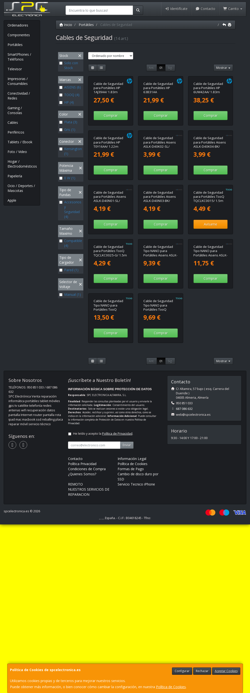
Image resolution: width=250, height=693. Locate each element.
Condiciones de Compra (87, 637)
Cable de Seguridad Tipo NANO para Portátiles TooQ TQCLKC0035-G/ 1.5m (110, 475)
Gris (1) (67, 129)
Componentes (19, 35)
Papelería (15, 176)
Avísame (210, 325)
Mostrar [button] (223, 68)
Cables (13, 122)
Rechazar (202, 671)
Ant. (151, 68)
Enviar (127, 614)
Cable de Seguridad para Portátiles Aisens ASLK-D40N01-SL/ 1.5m (110, 299)
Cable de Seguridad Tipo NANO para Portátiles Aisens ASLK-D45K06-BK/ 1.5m (160, 387)
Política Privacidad (82, 632)
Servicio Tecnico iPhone (136, 652)
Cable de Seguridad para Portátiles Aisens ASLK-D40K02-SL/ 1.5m (159, 211)
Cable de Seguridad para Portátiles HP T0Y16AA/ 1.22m (108, 209)
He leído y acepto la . (103, 602)
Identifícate (176, 8)
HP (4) (66, 102)
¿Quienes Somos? (82, 642)
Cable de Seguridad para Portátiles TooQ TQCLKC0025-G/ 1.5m (110, 385)
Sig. (170, 68)
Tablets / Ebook (20, 142)
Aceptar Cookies (226, 671)
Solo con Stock (68, 65)
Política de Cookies (171, 686)
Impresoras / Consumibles (18, 81)
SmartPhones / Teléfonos (19, 57)
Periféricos (16, 132)
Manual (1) (70, 294)
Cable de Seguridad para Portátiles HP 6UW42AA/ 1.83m (208, 121)
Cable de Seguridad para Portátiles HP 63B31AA (158, 121)
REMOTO (75, 652)
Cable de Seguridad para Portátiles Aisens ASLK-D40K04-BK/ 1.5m (209, 211)
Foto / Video (17, 151)
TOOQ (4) (69, 94)
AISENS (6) (70, 87)
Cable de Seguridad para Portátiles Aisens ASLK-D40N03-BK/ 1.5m (159, 299)
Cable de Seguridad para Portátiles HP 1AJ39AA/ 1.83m (108, 121)
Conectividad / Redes (19, 95)
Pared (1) (68, 270)
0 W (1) (67, 178)
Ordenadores (18, 25)
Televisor (15, 69)
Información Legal (132, 627)
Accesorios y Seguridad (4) (70, 209)
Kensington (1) (70, 151)
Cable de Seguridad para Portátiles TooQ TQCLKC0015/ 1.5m (208, 297)
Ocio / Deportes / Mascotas (21, 188)
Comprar (111, 149)
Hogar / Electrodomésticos (22, 164)
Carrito (232, 8)
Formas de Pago (131, 637)
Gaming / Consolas (15, 110)
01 (161, 68)
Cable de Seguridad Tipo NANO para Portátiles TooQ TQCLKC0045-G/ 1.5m (160, 475)
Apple (12, 200)
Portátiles (15, 44)
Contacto (205, 8)
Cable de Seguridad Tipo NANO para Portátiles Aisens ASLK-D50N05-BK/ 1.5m (210, 387)
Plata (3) (68, 122)
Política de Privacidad (117, 602)
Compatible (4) (70, 243)
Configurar (182, 671)
